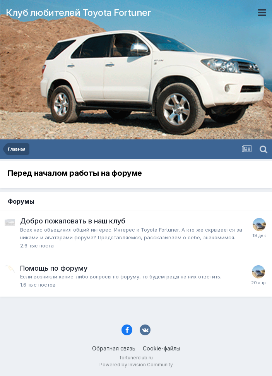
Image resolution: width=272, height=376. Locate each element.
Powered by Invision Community (136, 364)
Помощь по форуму (53, 268)
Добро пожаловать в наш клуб (72, 221)
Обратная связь (113, 348)
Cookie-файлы (161, 348)
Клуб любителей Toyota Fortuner (78, 12)
